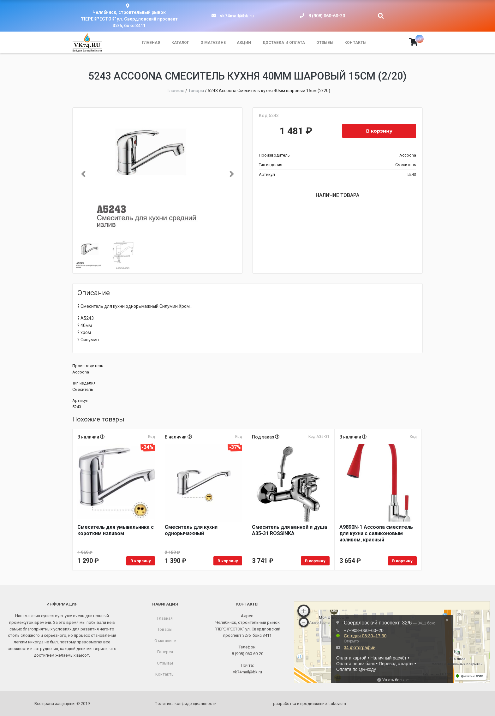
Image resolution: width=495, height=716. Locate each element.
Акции (244, 42)
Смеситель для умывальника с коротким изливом (115, 530)
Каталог (180, 42)
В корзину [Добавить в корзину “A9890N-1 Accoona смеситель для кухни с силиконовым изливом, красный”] (402, 560)
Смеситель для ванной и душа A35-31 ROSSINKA (289, 530)
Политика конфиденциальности (186, 703)
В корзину (379, 131)
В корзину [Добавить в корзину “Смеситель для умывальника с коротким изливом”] (140, 560)
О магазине (213, 42)
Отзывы (325, 42)
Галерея (165, 651)
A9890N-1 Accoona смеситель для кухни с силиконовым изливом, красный (376, 533)
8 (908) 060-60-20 (326, 15)
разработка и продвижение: (309, 703)
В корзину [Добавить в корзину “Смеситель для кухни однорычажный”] (228, 560)
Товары (165, 629)
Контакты (355, 42)
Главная (151, 42)
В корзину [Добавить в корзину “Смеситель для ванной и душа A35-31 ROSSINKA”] (315, 560)
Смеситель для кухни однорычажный (191, 530)
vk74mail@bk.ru (237, 15)
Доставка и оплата (283, 42)
